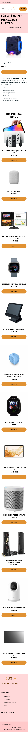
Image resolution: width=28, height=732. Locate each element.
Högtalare (15, 63)
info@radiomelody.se (6, 2)
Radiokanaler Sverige (10, 702)
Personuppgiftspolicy (9, 729)
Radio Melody (7, 696)
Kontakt (14, 727)
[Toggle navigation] (3, 8)
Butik (23, 8)
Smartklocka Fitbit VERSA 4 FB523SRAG (14, 284)
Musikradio (7, 699)
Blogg (5, 706)
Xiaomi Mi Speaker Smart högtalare (14, 515)
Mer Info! (14, 72)
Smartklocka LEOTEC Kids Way (14, 422)
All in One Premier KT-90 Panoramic (14, 329)
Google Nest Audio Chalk (14, 191)
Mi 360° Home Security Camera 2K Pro (14, 608)
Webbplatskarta (20, 729)
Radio (9, 63)
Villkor (19, 727)
